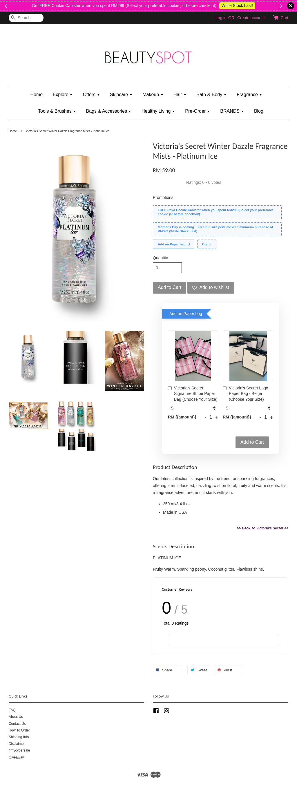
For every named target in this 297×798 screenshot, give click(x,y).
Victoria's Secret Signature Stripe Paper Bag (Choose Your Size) (192, 394)
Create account (251, 17)
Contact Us (17, 724)
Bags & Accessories (109, 111)
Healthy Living (158, 111)
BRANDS (232, 111)
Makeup (152, 94)
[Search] (26, 18)
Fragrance (249, 94)
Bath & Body (211, 94)
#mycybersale (19, 750)
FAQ (12, 710)
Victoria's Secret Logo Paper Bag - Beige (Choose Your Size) (245, 394)
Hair (179, 94)
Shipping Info (19, 737)
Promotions (163, 197)
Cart (284, 17)
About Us (16, 717)
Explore (63, 94)
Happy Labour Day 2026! (247, 5)
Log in (221, 17)
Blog (258, 111)
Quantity (160, 258)
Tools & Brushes (57, 111)
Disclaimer (17, 744)
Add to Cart (252, 442)
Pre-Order (197, 111)
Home (36, 94)
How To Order (19, 730)
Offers (91, 94)
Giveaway (16, 757)
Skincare (121, 94)
